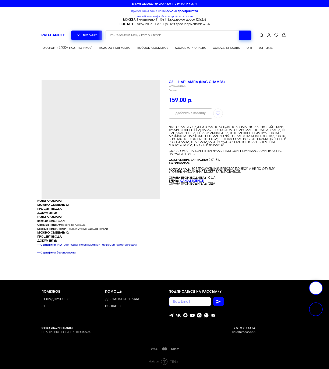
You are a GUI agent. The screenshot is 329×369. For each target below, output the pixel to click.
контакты (265, 47)
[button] (261, 35)
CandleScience (192, 180)
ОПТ (45, 306)
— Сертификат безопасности (56, 252)
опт (249, 47)
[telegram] (171, 315)
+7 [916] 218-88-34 (243, 328)
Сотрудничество (56, 299)
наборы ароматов (152, 47)
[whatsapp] (206, 315)
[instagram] (199, 315)
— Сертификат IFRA (49, 245)
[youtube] (192, 315)
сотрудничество (226, 47)
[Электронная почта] (213, 315)
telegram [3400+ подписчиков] (67, 47)
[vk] (178, 315)
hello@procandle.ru (244, 332)
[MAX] (185, 315)
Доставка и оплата (122, 299)
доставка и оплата (190, 47)
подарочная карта (115, 47)
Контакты (113, 306)
